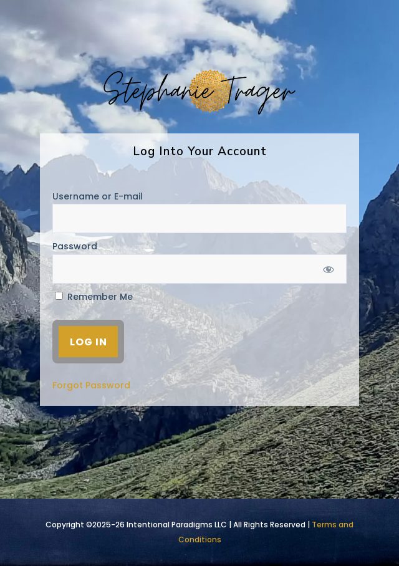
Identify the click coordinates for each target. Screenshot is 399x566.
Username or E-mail (97, 196)
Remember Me (94, 296)
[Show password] (329, 269)
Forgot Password (91, 385)
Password (74, 246)
